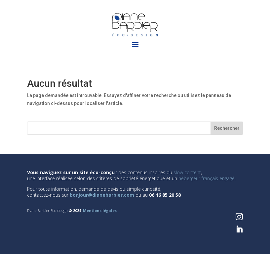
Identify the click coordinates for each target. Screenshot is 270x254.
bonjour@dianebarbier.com (102, 195)
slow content (187, 172)
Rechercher (227, 128)
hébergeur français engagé (206, 178)
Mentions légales (100, 210)
